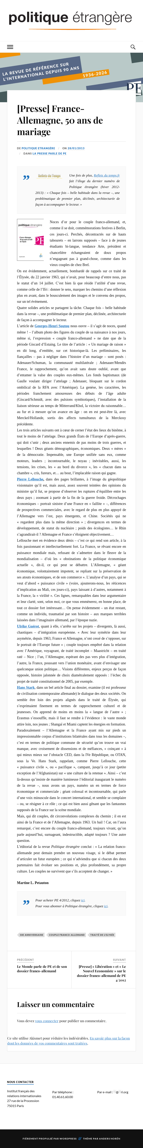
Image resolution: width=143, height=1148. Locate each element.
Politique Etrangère (38, 148)
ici (83, 900)
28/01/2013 (76, 148)
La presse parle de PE (49, 153)
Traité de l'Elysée (102, 935)
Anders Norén (109, 1138)
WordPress (68, 1138)
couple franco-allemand (67, 935)
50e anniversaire (31, 935)
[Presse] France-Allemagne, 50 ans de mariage (60, 119)
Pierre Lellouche (30, 479)
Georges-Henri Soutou (52, 326)
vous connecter (47, 1021)
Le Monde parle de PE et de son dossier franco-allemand (42, 968)
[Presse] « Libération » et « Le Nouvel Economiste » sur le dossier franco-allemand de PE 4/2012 (101, 973)
